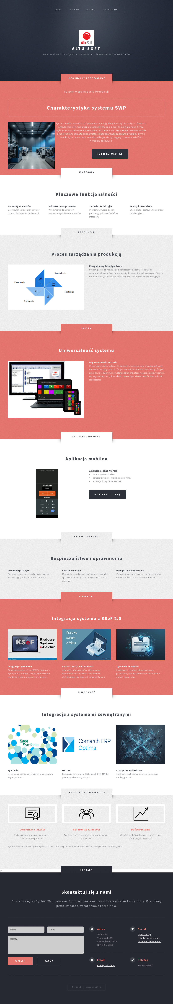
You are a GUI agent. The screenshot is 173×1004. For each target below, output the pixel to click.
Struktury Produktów (19, 206)
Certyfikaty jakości (32, 829)
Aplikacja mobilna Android (103, 470)
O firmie (91, 10)
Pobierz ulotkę (110, 153)
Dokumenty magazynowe (62, 206)
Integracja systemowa (20, 666)
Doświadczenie (140, 829)
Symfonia (13, 770)
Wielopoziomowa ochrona (130, 570)
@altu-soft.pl (144, 934)
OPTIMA (66, 770)
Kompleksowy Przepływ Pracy (105, 266)
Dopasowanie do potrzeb (103, 362)
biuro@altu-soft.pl (106, 965)
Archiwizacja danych (18, 570)
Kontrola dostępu (72, 570)
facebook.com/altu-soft (149, 941)
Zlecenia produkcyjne (100, 206)
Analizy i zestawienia (141, 206)
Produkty (74, 10)
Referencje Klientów (86, 829)
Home (58, 10)
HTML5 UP (96, 987)
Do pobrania (110, 10)
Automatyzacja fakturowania (78, 666)
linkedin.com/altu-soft (148, 938)
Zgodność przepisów (127, 666)
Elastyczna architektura (129, 770)
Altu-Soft (86, 48)
